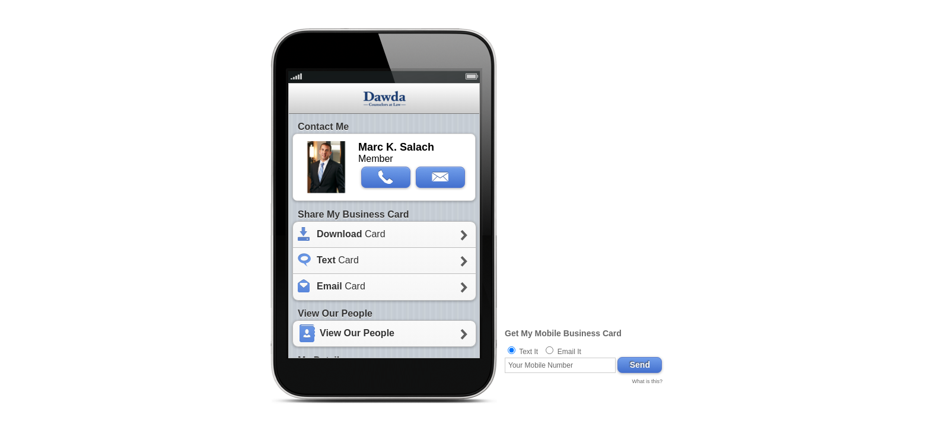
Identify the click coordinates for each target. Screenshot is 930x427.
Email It (569, 352)
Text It (528, 352)
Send (640, 364)
